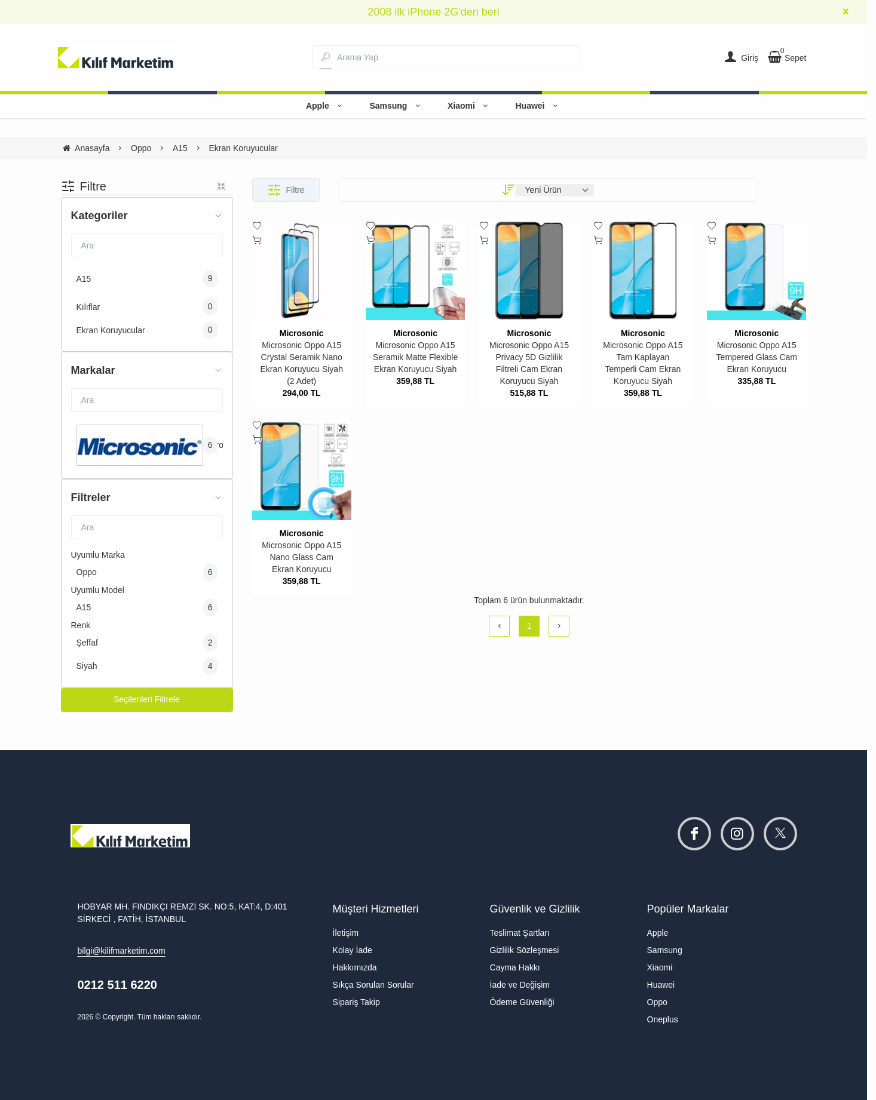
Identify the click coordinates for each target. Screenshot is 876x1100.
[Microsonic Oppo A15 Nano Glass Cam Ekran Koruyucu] (301, 470)
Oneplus (662, 1019)
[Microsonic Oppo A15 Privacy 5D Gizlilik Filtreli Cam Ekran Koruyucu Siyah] (528, 270)
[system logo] (116, 57)
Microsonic (302, 333)
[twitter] (780, 833)
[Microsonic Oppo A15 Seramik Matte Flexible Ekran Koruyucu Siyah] (415, 270)
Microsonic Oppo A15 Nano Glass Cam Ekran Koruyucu (301, 557)
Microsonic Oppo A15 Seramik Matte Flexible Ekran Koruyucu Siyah (415, 357)
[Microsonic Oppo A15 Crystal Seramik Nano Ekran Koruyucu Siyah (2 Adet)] (301, 270)
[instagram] (737, 833)
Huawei (538, 105)
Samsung (396, 105)
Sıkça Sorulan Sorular (373, 985)
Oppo (657, 1002)
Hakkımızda (355, 967)
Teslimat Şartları (520, 933)
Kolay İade (352, 950)
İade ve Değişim (520, 985)
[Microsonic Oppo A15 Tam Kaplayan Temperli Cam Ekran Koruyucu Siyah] (643, 270)
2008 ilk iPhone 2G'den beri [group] (433, 12)
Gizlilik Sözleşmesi (524, 950)
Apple (325, 105)
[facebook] (694, 833)
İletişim (346, 933)
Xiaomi (470, 105)
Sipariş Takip (356, 1002)
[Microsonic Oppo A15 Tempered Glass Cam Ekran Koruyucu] (756, 270)
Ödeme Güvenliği (522, 1002)
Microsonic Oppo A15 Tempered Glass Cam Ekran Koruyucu (756, 357)
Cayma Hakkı (515, 967)
